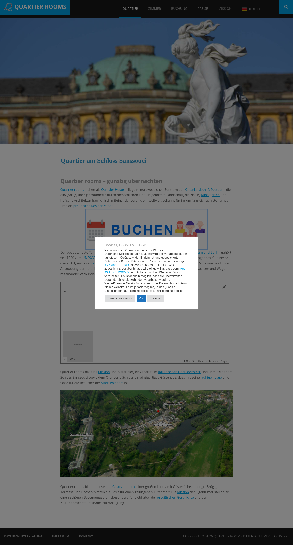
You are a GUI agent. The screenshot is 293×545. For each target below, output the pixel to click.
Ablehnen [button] (155, 298)
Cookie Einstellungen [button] (119, 298)
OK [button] (141, 298)
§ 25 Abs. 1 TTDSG (118, 265)
